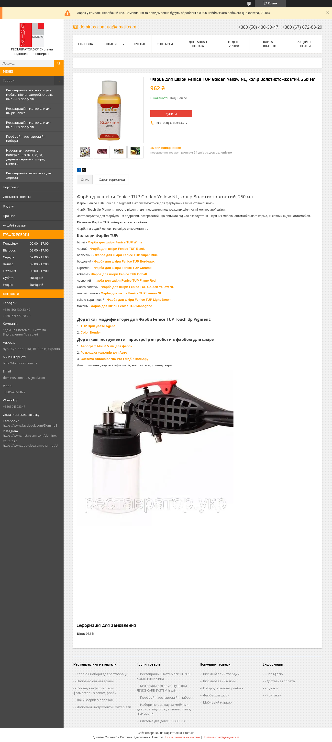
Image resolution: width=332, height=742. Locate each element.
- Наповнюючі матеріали (94, 681)
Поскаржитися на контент (182, 737)
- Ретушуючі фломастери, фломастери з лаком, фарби (95, 690)
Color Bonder (90, 332)
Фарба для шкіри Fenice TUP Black (117, 249)
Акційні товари (14, 225)
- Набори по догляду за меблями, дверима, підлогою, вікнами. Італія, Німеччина (164, 709)
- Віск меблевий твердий (220, 674)
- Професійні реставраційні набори (165, 697)
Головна (85, 44)
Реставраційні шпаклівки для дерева (29, 175)
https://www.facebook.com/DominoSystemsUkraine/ (32, 425)
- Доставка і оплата (280, 681)
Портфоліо (11, 187)
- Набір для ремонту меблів (222, 688)
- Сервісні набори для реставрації (101, 674)
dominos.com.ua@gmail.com (24, 377)
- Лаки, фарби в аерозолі (94, 700)
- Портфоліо (274, 674)
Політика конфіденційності (221, 737)
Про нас (9, 216)
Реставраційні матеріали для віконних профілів (28, 124)
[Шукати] (59, 63)
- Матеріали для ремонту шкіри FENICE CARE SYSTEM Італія (162, 688)
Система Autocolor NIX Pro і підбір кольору (114, 359)
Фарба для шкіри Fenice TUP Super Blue (126, 255)
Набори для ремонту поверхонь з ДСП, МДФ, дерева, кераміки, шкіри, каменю (25, 157)
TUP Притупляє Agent (97, 326)
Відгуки (8, 206)
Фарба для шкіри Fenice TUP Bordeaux (124, 261)
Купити (171, 113)
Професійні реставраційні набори (26, 138)
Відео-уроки (234, 44)
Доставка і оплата (17, 196)
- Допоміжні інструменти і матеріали (103, 707)
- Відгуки (271, 688)
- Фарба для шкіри (215, 695)
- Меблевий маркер (216, 702)
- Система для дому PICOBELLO (161, 721)
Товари (8, 80)
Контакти (165, 44)
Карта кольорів (268, 44)
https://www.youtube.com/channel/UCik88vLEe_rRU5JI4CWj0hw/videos (32, 445)
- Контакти (273, 695)
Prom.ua (188, 733)
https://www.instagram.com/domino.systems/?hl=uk (32, 435)
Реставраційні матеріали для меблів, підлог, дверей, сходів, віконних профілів (29, 94)
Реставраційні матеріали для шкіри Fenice (28, 110)
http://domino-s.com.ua (20, 363)
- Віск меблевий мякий (218, 681)
